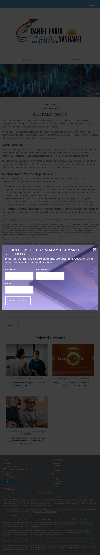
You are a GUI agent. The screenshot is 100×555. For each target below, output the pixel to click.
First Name (10, 269)
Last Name (41, 269)
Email (8, 284)
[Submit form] (18, 300)
